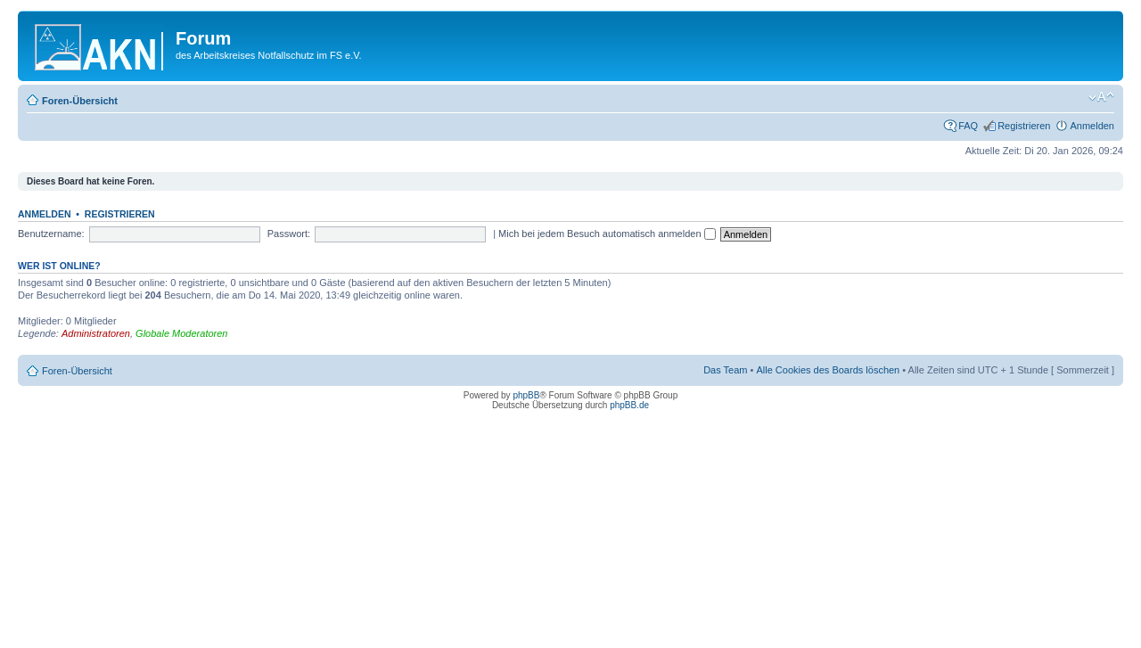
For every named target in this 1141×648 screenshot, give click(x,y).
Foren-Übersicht (80, 100)
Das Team (725, 370)
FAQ (968, 125)
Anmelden (1092, 125)
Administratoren (96, 333)
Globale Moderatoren (181, 333)
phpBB (526, 395)
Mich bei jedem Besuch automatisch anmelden (607, 233)
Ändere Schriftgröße (1101, 97)
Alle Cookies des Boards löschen (827, 370)
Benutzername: (51, 233)
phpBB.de (629, 405)
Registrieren (1023, 125)
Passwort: (288, 233)
